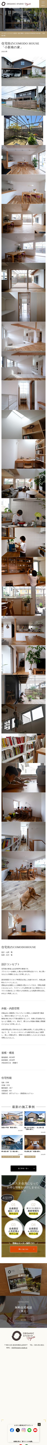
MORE (23, 1288)
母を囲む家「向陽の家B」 (32, 1151)
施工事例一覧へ (23, 1168)
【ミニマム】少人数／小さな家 (10, 1156)
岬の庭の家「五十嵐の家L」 (10, 1151)
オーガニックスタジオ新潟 (9, 33)
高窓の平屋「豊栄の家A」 (9, 1127)
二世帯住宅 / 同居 (30, 1156)
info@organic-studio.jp (19, 1348)
